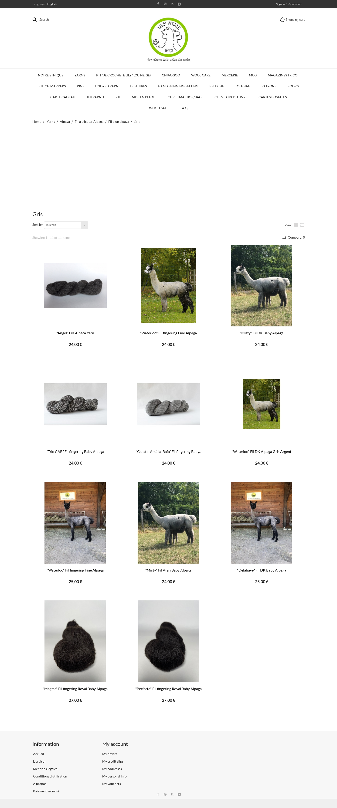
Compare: (296, 237)
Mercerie (230, 75)
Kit (118, 97)
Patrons (269, 86)
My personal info (114, 776)
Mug (253, 75)
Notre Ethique (50, 75)
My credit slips (112, 761)
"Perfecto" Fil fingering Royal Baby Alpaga (168, 688)
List (302, 225)
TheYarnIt (95, 97)
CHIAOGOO (171, 75)
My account (115, 744)
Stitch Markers (52, 86)
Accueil (38, 754)
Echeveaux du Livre (230, 97)
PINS (80, 86)
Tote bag (242, 86)
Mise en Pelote (144, 97)
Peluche (216, 86)
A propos (39, 784)
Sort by (37, 224)
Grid (296, 225)
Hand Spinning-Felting (178, 86)
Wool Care (201, 75)
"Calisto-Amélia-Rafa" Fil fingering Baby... (168, 451)
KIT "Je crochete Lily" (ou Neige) (123, 75)
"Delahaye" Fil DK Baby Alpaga (261, 570)
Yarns (80, 75)
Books (293, 86)
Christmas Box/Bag (184, 97)
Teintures (138, 86)
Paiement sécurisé (45, 791)
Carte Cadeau (62, 97)
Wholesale (158, 108)
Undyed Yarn (107, 86)
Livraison (39, 761)
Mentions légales (44, 769)
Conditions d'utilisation (49, 776)
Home (36, 121)
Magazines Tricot (283, 75)
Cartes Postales (273, 97)
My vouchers (111, 784)
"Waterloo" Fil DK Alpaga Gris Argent (261, 451)
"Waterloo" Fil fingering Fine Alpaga (168, 333)
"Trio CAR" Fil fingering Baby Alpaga (75, 451)
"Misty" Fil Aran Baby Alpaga (168, 570)
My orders (109, 754)
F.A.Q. (184, 108)
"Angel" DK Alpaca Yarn (75, 333)
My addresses (112, 769)
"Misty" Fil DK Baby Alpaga (261, 333)
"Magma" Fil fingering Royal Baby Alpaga (75, 688)
